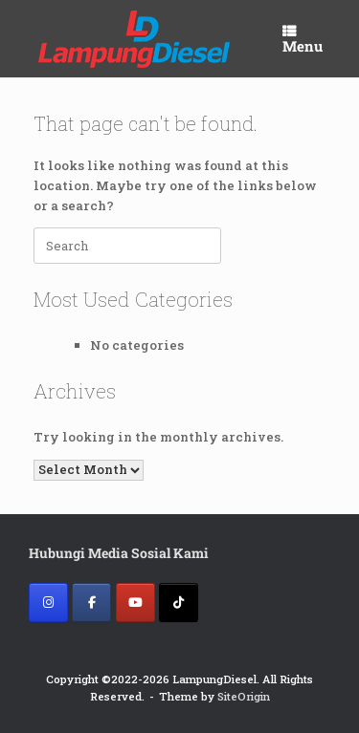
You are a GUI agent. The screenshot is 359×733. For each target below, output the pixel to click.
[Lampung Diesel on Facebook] (91, 602)
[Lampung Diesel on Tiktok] (178, 602)
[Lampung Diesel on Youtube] (135, 602)
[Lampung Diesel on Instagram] (48, 602)
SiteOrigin (243, 696)
